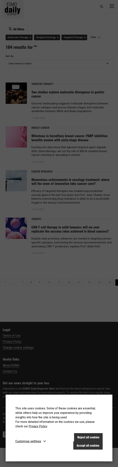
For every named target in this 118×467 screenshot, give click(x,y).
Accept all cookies (88, 445)
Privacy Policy (38, 426)
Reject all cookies (88, 437)
